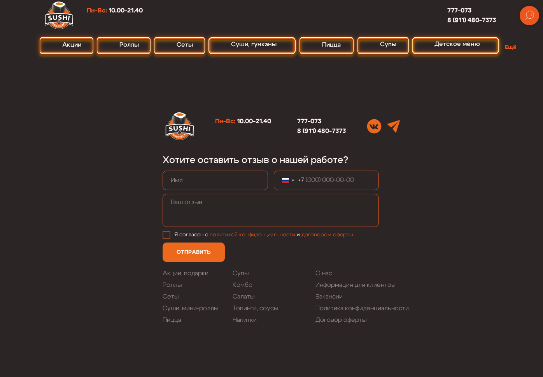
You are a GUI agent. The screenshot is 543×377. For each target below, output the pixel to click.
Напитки (245, 320)
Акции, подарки (185, 273)
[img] (374, 126)
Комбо (242, 285)
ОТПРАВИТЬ (194, 252)
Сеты (171, 296)
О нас (323, 273)
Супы (241, 273)
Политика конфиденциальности (362, 308)
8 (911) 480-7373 (471, 20)
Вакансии (329, 296)
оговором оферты (329, 234)
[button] (512, 44)
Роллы (172, 285)
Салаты (243, 296)
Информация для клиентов (355, 285)
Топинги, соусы (255, 308)
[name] (215, 180)
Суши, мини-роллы (190, 308)
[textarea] (271, 210)
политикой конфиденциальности (252, 234)
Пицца (172, 320)
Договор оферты (340, 320)
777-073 (459, 10)
